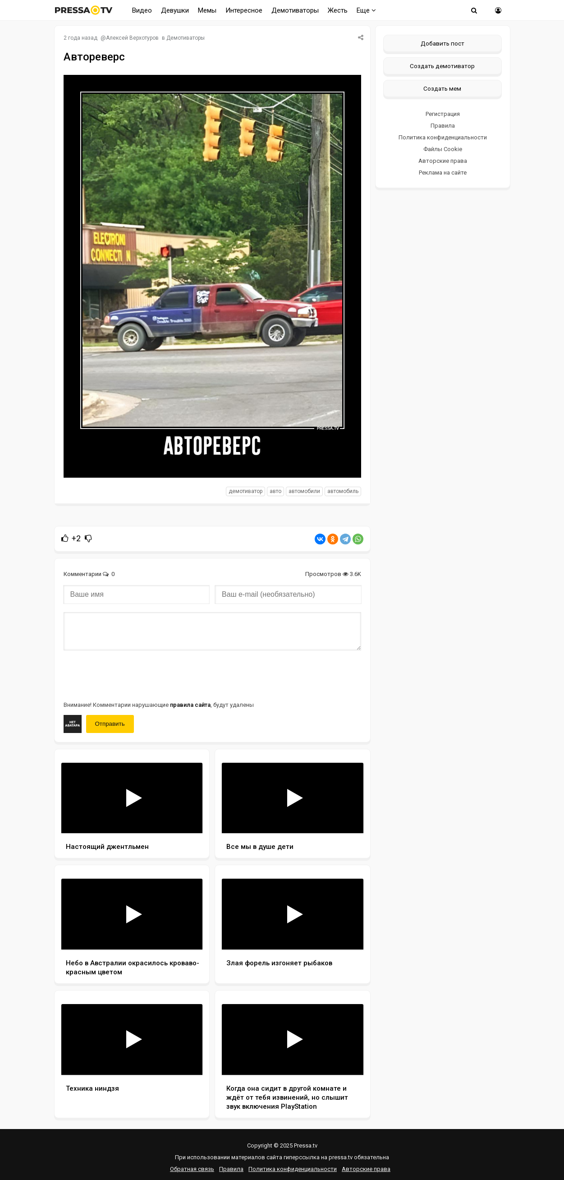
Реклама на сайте (443, 172)
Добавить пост (442, 43)
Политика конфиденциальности (443, 137)
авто (275, 491)
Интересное (243, 10)
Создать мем (442, 88)
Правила (443, 125)
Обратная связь (192, 1169)
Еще (366, 10)
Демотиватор (245, 491)
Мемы (207, 10)
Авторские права (442, 160)
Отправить (110, 723)
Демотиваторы (295, 10)
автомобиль (342, 491)
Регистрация (443, 114)
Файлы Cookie (442, 149)
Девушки (175, 10)
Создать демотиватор (442, 65)
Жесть (338, 10)
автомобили (304, 491)
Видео (142, 10)
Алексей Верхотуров (132, 38)
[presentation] (132, 674)
